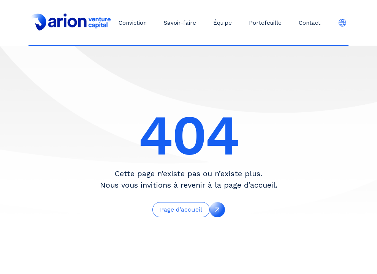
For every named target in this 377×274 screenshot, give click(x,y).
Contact (309, 22)
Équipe (222, 22)
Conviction (133, 22)
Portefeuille (265, 22)
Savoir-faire (180, 22)
